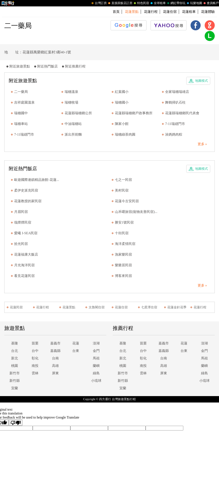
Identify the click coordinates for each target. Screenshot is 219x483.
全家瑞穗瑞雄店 (177, 92)
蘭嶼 (96, 365)
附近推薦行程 (75, 66)
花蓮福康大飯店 (26, 254)
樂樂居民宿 (123, 265)
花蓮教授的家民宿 (27, 201)
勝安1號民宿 (124, 222)
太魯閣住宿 (97, 307)
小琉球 (96, 380)
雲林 (35, 373)
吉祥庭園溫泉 (24, 102)
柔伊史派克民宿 (26, 190)
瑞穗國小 (122, 102)
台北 (14, 351)
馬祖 (96, 358)
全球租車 (157, 3)
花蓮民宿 (16, 307)
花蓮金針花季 (176, 307)
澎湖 (96, 343)
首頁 (116, 11)
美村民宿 (122, 190)
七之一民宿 (123, 179)
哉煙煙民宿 (22, 222)
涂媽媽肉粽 (173, 134)
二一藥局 (21, 92)
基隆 (14, 343)
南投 (35, 365)
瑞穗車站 (21, 124)
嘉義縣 (55, 351)
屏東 (55, 373)
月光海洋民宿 (24, 265)
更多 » (202, 144)
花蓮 (75, 343)
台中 (35, 351)
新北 (14, 358)
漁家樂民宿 (123, 254)
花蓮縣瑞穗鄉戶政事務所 (133, 113)
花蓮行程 (151, 11)
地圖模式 (201, 80)
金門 (96, 351)
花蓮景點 (68, 307)
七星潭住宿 (149, 307)
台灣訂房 (98, 3)
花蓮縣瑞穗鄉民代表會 (182, 113)
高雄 (55, 365)
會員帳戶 (211, 3)
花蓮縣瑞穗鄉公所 (78, 113)
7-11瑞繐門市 (175, 124)
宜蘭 (14, 388)
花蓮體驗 (208, 11)
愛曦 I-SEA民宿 (25, 233)
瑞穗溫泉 (71, 92)
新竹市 (14, 373)
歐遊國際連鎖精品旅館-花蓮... (36, 179)
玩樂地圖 (194, 3)
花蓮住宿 (170, 11)
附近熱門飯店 (47, 66)
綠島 (96, 373)
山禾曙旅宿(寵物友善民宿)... (136, 212)
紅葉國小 (122, 92)
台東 (75, 351)
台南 (55, 358)
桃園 (14, 365)
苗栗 (35, 343)
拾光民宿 (21, 244)
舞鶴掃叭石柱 (175, 102)
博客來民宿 (123, 276)
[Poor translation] (15, 422)
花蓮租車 (189, 11)
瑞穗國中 (21, 113)
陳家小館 (122, 124)
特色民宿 (141, 3)
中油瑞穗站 (73, 124)
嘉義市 (55, 343)
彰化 (35, 358)
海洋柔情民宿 (125, 244)
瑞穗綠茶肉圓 (125, 134)
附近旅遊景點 (19, 66)
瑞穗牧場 (71, 102)
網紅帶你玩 (175, 3)
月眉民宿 (21, 212)
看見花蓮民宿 (24, 276)
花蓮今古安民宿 (127, 201)
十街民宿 (122, 233)
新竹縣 (14, 380)
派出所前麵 (73, 134)
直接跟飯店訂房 (119, 3)
